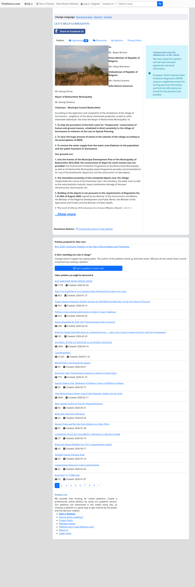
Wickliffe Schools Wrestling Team (69, 492)
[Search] (137, 3)
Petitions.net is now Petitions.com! (76, 564)
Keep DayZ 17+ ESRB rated (67, 513)
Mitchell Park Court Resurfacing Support (72, 401)
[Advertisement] (121, 31)
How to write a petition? (71, 554)
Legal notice (65, 571)
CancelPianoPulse (62, 390)
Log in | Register (90, 3)
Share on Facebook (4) (69, 69)
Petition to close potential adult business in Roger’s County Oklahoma (85, 350)
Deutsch (98, 54)
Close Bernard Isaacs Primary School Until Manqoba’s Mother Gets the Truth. (89, 431)
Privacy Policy (134, 78)
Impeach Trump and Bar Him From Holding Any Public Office (82, 462)
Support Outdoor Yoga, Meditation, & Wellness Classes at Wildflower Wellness (89, 421)
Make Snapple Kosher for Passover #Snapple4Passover (79, 441)
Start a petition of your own (88, 306)
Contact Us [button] (108, 3)
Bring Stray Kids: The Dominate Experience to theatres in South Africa (85, 411)
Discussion (100, 78)
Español (108, 54)
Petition (60, 78)
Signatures (78, 78)
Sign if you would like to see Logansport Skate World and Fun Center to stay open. (91, 329)
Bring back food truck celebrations (70, 452)
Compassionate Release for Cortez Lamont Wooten (77, 503)
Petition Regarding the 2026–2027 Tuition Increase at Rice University (85, 360)
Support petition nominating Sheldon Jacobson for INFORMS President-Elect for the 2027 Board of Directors (102, 339)
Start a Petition (45, 3)
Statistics (117, 78)
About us (63, 567)
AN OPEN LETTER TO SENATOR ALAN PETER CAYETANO (83, 380)
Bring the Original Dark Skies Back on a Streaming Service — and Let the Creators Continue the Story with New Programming (110, 370)
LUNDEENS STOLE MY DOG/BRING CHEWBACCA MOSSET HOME (87, 472)
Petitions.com (11, 4)
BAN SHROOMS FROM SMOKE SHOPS (73, 319)
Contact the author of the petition (94, 266)
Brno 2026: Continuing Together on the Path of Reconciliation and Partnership (92, 284)
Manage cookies (67, 561)
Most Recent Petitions (67, 3)
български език (84, 54)
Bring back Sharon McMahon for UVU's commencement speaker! (83, 482)
